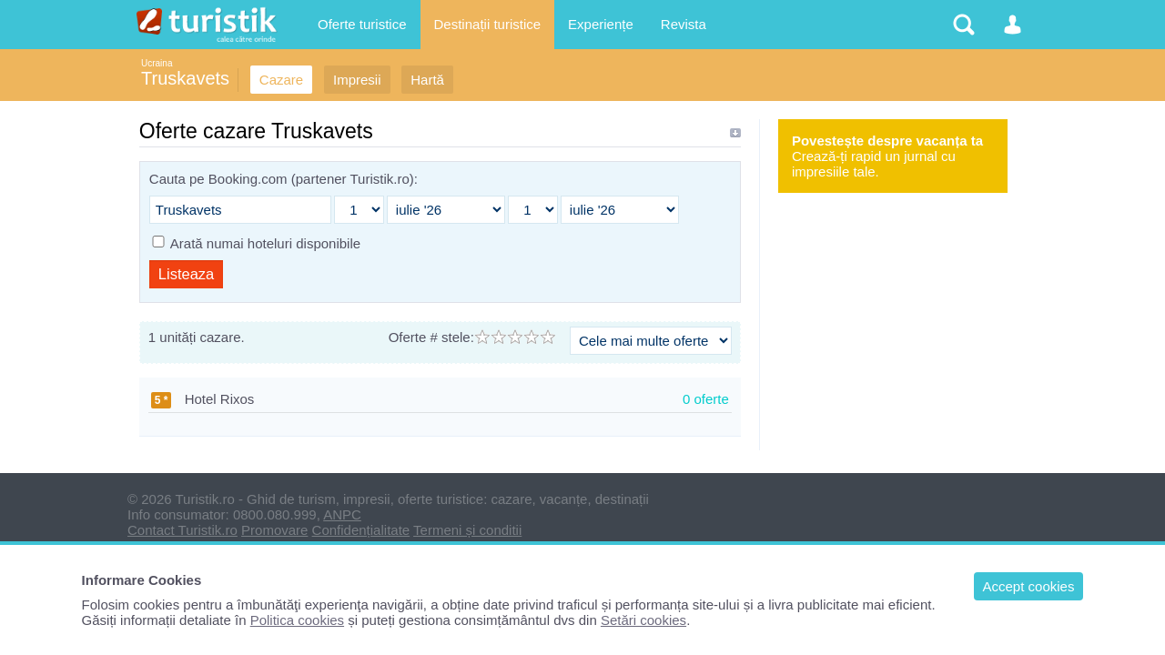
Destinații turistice (488, 24)
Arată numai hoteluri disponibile (265, 243)
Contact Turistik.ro (182, 530)
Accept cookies (1029, 586)
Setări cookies (643, 620)
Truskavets (185, 78)
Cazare (281, 79)
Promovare (274, 530)
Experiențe (600, 24)
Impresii (357, 79)
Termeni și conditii (467, 530)
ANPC (342, 514)
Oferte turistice (362, 24)
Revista (683, 24)
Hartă (427, 79)
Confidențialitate (361, 530)
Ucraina (156, 63)
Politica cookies (297, 620)
